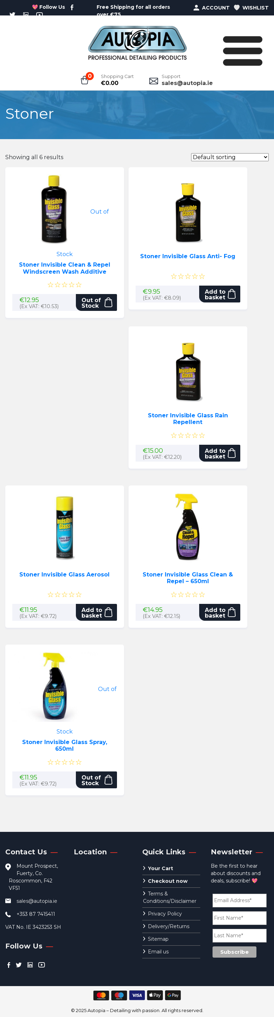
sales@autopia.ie (187, 83)
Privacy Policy (165, 914)
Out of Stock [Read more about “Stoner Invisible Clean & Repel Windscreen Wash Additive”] (91, 303)
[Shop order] (230, 157)
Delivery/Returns (168, 926)
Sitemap (158, 939)
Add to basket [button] (215, 294)
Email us (158, 951)
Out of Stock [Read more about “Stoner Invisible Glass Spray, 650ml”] (91, 780)
